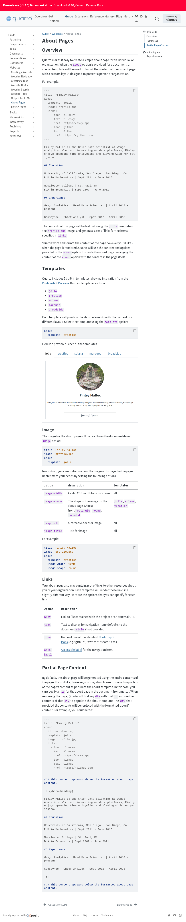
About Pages (73, 33)
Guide (45, 33)
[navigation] (33, 35)
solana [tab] (78, 354)
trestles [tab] (63, 354)
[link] (128, 16)
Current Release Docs (89, 5)
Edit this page (152, 52)
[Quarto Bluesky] (136, 16)
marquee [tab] (95, 354)
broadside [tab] (114, 354)
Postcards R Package (55, 283)
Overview (151, 36)
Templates (152, 40)
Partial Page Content (158, 45)
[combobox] (157, 18)
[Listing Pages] (127, 905)
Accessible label (71, 650)
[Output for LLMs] (55, 905)
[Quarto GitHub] (141, 16)
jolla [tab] (48, 354)
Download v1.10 (64, 5)
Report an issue (153, 56)
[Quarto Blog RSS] (146, 16)
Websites (57, 33)
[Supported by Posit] (172, 18)
